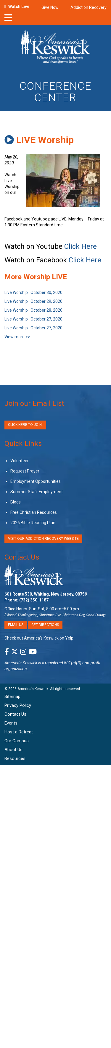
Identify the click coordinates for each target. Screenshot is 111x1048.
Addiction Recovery (88, 7)
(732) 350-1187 (34, 600)
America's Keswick (20, 662)
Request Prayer (24, 471)
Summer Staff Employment (36, 491)
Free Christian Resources (33, 512)
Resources (14, 758)
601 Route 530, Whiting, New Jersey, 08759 (45, 594)
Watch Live (18, 6)
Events (10, 723)
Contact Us (21, 557)
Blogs (15, 502)
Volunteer (19, 460)
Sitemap (12, 696)
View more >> (17, 336)
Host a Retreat (18, 732)
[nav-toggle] (8, 19)
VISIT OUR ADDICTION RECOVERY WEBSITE (43, 539)
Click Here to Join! (25, 425)
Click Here (80, 246)
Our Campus (16, 740)
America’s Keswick (32, 689)
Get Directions (45, 625)
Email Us (15, 625)
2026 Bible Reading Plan (32, 522)
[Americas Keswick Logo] (55, 47)
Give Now (50, 7)
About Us (13, 749)
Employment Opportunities (35, 481)
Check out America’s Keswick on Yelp (38, 638)
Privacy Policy (17, 705)
